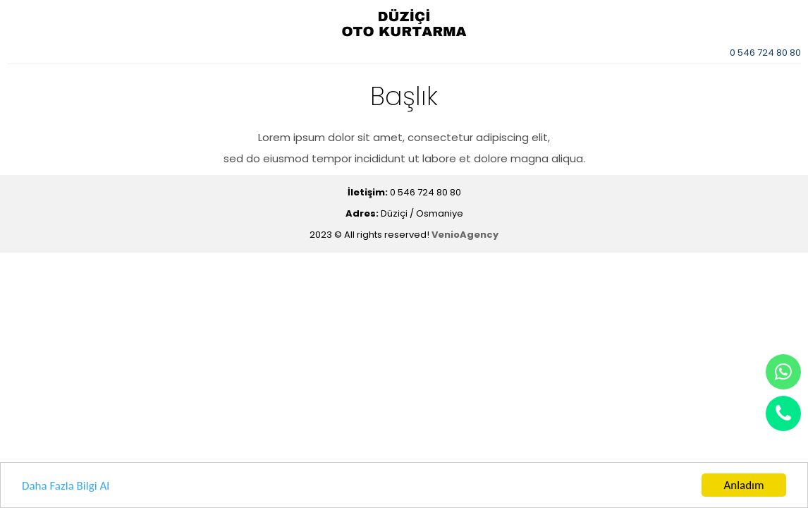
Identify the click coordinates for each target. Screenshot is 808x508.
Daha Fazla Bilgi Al (65, 485)
